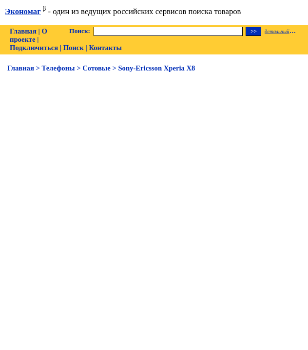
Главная (23, 31)
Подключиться (34, 48)
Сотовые (96, 68)
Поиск (73, 48)
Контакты (105, 48)
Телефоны (58, 68)
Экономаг (23, 11)
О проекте (28, 35)
